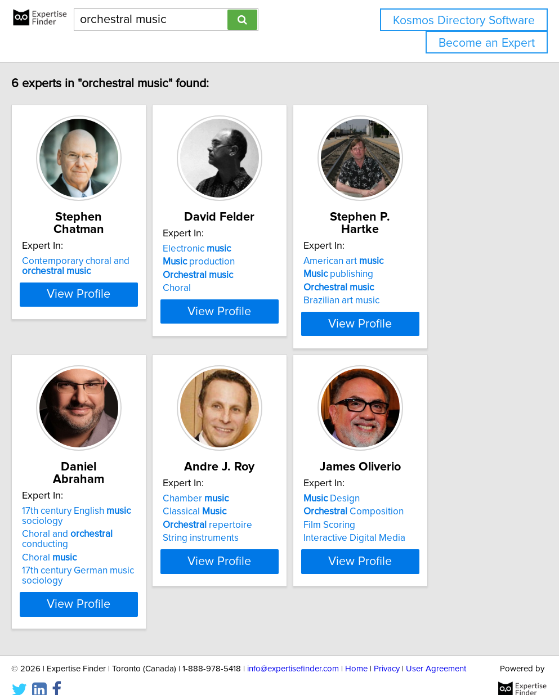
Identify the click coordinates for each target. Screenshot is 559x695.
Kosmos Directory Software (464, 20)
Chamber (239, 506)
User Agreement (436, 654)
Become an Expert (487, 43)
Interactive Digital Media (426, 546)
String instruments (244, 546)
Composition (425, 519)
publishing (410, 262)
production (242, 262)
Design (403, 506)
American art (415, 249)
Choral (220, 288)
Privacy (387, 654)
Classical (238, 519)
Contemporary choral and (91, 254)
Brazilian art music (413, 288)
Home (356, 654)
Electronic (240, 249)
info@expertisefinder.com (293, 654)
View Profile (108, 331)
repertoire (251, 533)
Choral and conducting (106, 529)
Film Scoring (401, 533)
